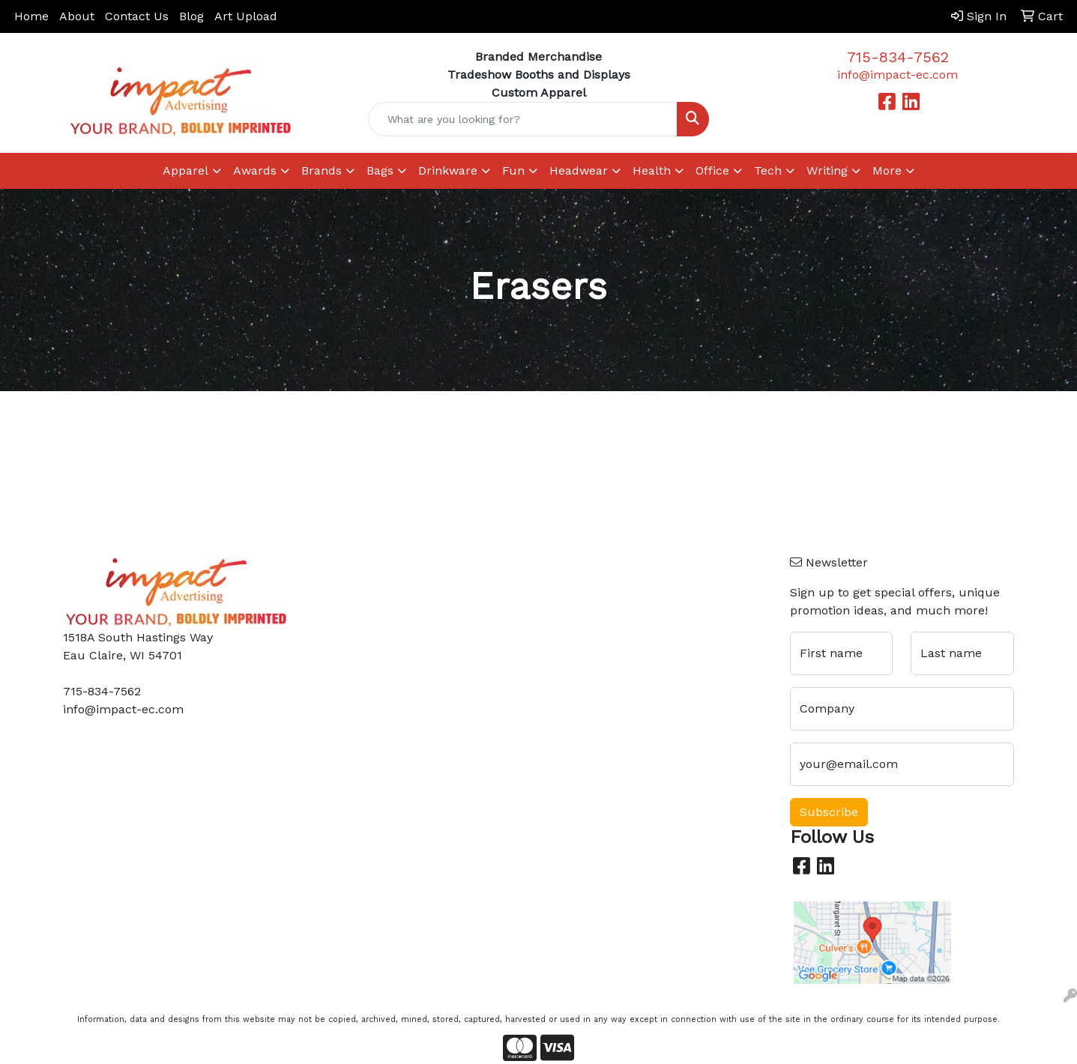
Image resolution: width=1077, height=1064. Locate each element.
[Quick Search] (523, 119)
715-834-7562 (898, 57)
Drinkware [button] (447, 170)
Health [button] (652, 170)
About (76, 16)
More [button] (887, 170)
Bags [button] (379, 170)
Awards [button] (255, 170)
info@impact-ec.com (897, 74)
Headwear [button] (578, 170)
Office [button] (712, 170)
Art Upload (245, 16)
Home (31, 16)
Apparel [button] (185, 170)
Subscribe (829, 812)
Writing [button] (827, 170)
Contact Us (137, 16)
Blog (191, 16)
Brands (321, 170)
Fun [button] (513, 170)
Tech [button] (768, 170)
